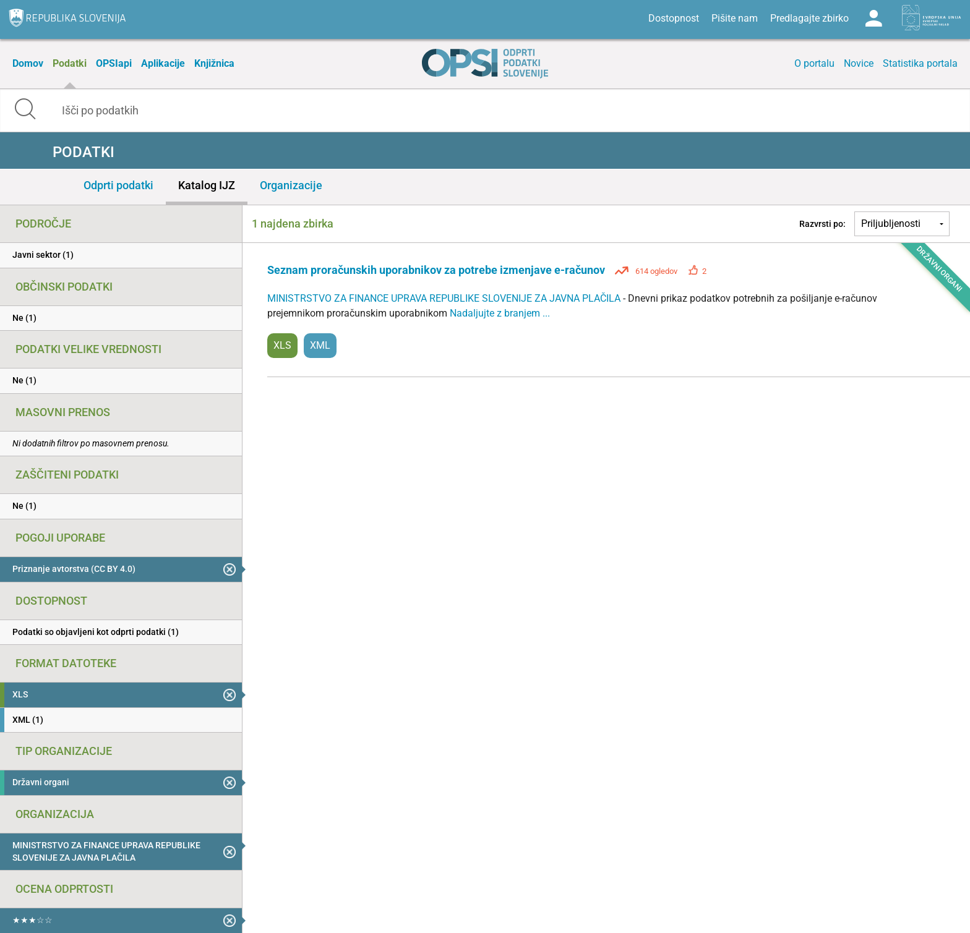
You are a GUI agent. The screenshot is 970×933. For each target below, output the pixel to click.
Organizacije (291, 185)
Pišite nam (734, 18)
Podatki (70, 63)
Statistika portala (920, 63)
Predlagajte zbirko (809, 18)
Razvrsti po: (822, 224)
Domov (27, 63)
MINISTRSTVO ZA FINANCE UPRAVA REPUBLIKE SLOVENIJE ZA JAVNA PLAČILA (445, 298)
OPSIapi (114, 63)
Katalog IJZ (206, 185)
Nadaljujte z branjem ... (500, 313)
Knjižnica (214, 63)
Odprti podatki (118, 185)
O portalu (814, 63)
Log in (873, 18)
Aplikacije (163, 63)
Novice (858, 63)
